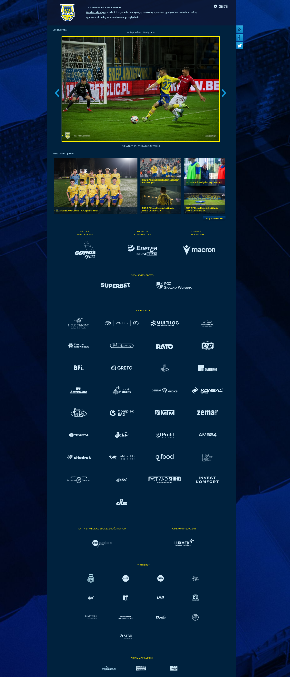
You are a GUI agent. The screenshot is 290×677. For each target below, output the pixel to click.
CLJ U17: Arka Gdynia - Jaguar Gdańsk (204, 182)
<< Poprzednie (134, 32)
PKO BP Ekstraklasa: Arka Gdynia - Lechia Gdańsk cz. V (158, 209)
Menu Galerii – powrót (63, 153)
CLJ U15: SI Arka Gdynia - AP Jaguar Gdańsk (77, 210)
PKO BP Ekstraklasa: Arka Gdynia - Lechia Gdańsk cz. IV (202, 209)
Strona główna (60, 29)
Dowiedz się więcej (96, 12)
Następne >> (149, 32)
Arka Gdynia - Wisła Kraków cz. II (141, 146)
